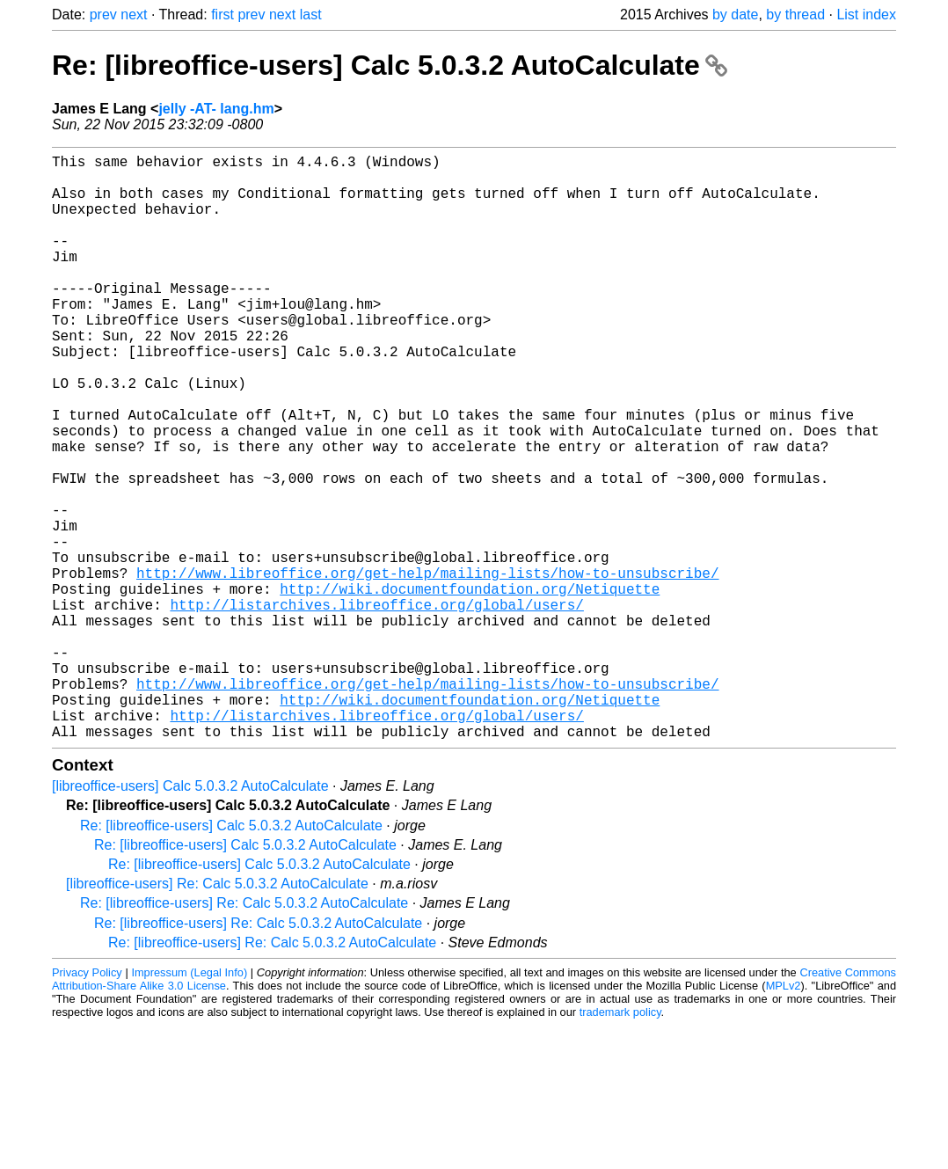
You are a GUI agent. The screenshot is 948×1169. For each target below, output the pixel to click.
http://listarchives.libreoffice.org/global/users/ (376, 706)
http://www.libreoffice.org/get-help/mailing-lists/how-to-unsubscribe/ (427, 667)
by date (735, 14)
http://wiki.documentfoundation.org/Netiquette (470, 687)
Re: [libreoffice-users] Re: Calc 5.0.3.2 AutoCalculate (244, 1033)
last (311, 14)
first (222, 14)
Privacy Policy (87, 1102)
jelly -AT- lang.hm (215, 108)
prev (103, 14)
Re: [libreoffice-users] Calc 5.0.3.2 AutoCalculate (389, 65)
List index (866, 14)
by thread (795, 14)
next (133, 14)
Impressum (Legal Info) (189, 1102)
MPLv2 (783, 1115)
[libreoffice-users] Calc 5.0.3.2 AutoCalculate (190, 916)
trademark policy (620, 1142)
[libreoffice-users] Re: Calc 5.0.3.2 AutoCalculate (217, 1013)
